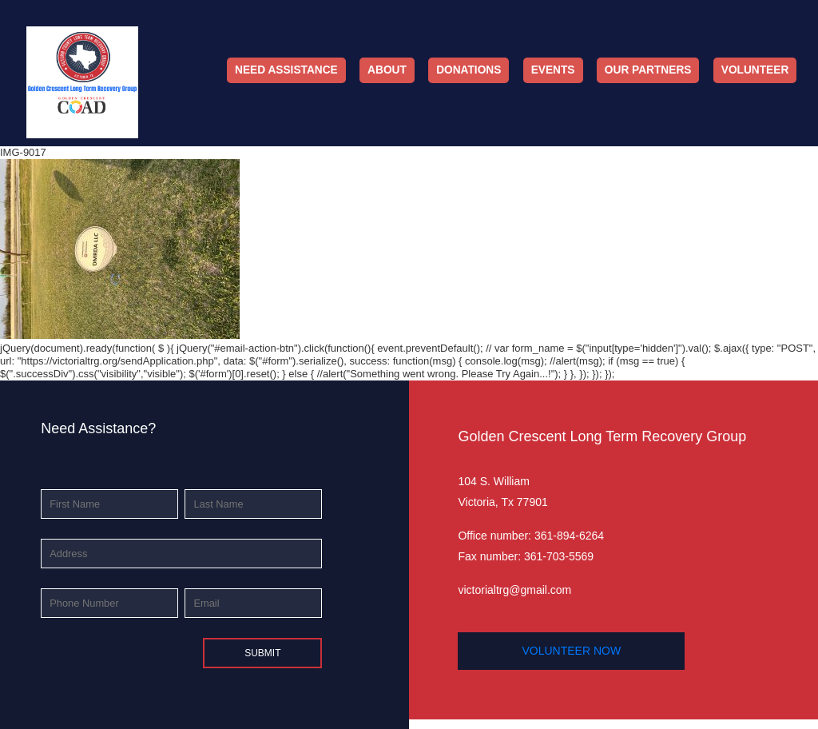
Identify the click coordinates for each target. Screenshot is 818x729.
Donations (468, 70)
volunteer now (571, 650)
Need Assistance (286, 70)
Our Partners (648, 70)
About (387, 70)
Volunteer (755, 70)
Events (553, 70)
